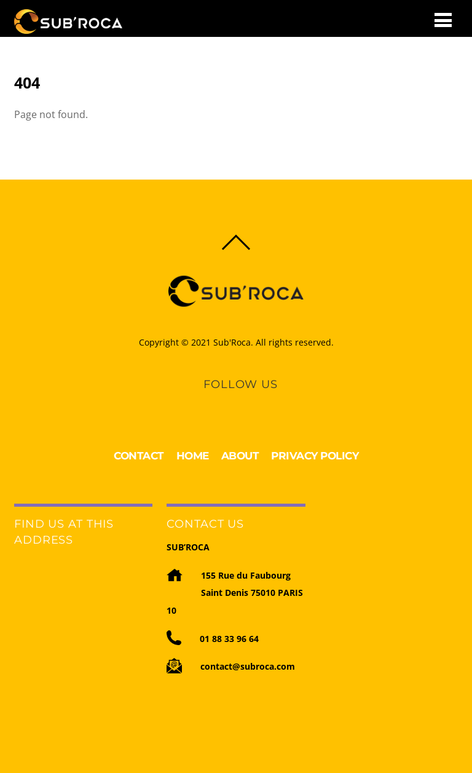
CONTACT (139, 456)
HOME (192, 456)
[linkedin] (229, 401)
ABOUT (240, 456)
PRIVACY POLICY (314, 456)
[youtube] (250, 401)
